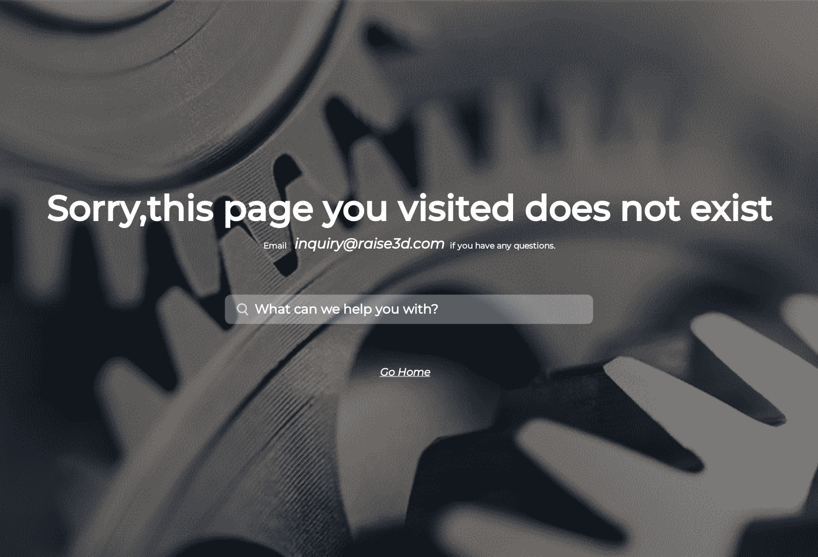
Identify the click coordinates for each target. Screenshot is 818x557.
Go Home (405, 371)
